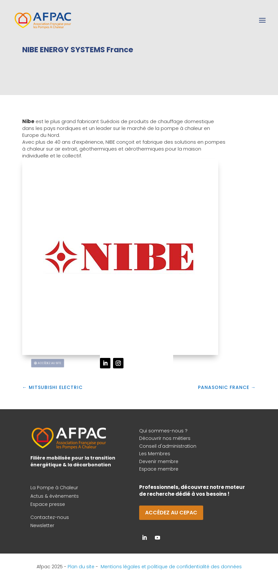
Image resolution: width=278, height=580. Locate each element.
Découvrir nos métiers (164, 438)
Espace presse (47, 504)
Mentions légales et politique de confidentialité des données (171, 566)
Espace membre (158, 469)
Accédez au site (51, 363)
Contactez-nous (49, 517)
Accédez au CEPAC (171, 512)
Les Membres (154, 453)
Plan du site (81, 566)
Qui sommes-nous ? (163, 430)
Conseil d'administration (167, 446)
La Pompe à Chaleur (54, 487)
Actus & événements (54, 496)
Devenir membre (158, 461)
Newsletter (42, 525)
